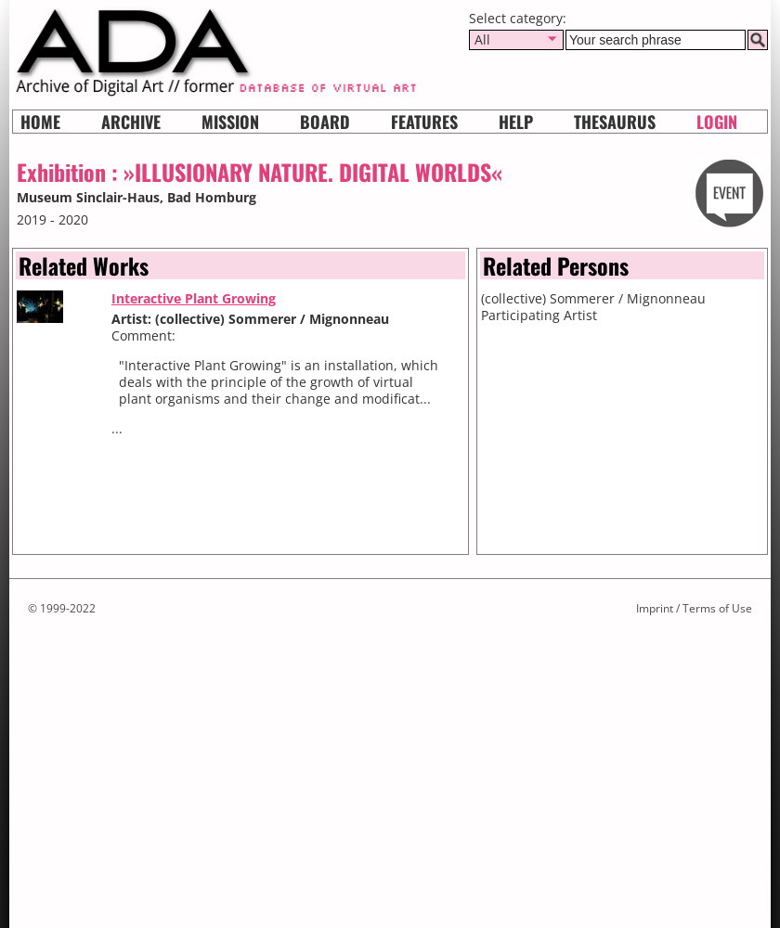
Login (716, 122)
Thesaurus (615, 122)
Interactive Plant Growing (193, 298)
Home (40, 122)
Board (325, 122)
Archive (131, 122)
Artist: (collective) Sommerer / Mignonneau (250, 319)
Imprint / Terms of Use (694, 608)
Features (424, 122)
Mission (230, 122)
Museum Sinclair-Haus (88, 197)
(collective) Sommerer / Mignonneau (593, 298)
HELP (516, 122)
